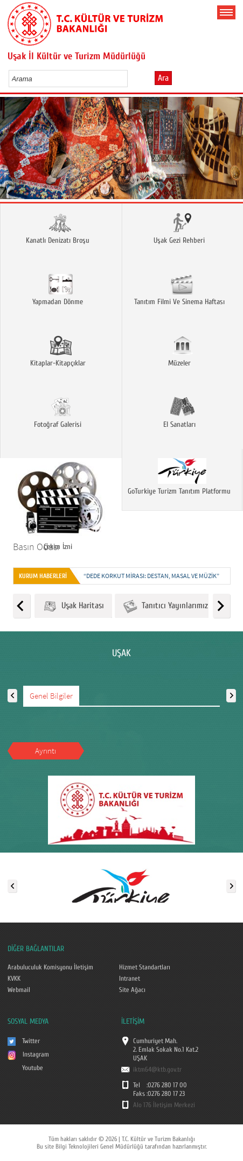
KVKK (14, 978)
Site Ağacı (132, 990)
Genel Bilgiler (51, 696)
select (130, 79)
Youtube (32, 1068)
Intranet (129, 978)
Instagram (36, 1054)
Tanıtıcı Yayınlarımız (165, 606)
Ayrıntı (45, 750)
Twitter (31, 1041)
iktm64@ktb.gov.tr (157, 1069)
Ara (163, 78)
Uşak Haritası (73, 606)
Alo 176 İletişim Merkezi (164, 1105)
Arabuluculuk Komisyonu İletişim (50, 967)
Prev (12, 151)
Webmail (19, 990)
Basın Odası (36, 546)
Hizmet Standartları (144, 967)
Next (231, 151)
